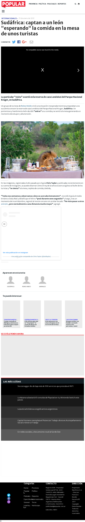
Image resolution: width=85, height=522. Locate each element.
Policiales (52, 4)
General (26, 502)
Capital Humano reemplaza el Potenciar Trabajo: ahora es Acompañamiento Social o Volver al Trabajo (49, 421)
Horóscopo (36, 505)
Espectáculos (28, 499)
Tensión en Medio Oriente (13, 319)
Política (42, 4)
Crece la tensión (51, 319)
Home (26, 488)
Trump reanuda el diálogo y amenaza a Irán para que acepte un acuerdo (11, 324)
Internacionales (37, 499)
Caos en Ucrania (72, 319)
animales (4, 204)
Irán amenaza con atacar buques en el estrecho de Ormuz (52, 323)
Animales (42, 286)
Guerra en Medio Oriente (34, 319)
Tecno (34, 502)
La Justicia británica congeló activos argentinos (38, 409)
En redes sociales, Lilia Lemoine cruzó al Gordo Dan (39, 432)
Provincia (33, 4)
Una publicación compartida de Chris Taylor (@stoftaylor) (31, 256)
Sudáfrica (10, 286)
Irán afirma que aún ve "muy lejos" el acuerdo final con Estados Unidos (31, 324)
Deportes (62, 4)
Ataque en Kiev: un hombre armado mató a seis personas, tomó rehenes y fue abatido (72, 325)
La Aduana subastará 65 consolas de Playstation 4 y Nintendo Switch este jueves (48, 398)
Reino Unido (26, 286)
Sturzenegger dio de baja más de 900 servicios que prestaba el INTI (45, 386)
